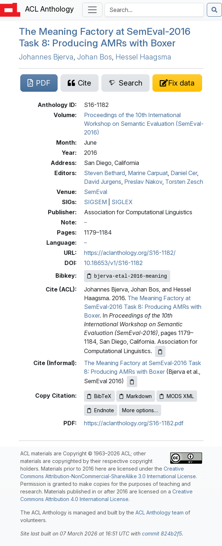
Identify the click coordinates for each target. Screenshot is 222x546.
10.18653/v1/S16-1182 (113, 262)
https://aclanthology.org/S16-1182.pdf (134, 423)
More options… (140, 410)
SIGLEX (122, 202)
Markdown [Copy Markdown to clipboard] (136, 396)
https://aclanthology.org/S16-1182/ (130, 252)
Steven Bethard (104, 173)
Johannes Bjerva (46, 57)
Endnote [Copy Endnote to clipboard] (100, 410)
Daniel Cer (184, 173)
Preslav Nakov (143, 181)
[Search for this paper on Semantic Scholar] (125, 83)
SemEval (95, 191)
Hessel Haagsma (143, 57)
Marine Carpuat (148, 173)
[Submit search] (214, 10)
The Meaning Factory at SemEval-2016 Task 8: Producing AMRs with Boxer (142, 306)
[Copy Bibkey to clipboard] (127, 276)
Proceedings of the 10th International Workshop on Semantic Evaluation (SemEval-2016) (144, 123)
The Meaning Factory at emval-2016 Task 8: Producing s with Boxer (104, 37)
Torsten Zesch (184, 181)
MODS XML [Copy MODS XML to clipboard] (177, 396)
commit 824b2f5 (162, 533)
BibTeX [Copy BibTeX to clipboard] (99, 396)
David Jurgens (102, 181)
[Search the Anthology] (154, 10)
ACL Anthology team (159, 512)
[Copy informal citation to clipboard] (132, 381)
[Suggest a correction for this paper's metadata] (177, 83)
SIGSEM (95, 202)
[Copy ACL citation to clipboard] (160, 351)
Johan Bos (94, 57)
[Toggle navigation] (92, 10)
